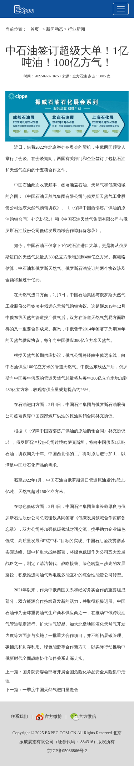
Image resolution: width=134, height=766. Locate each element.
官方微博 (49, 716)
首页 (34, 29)
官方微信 (83, 716)
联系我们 (19, 716)
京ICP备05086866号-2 (67, 750)
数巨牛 (106, 716)
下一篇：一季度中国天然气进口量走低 (41, 689)
